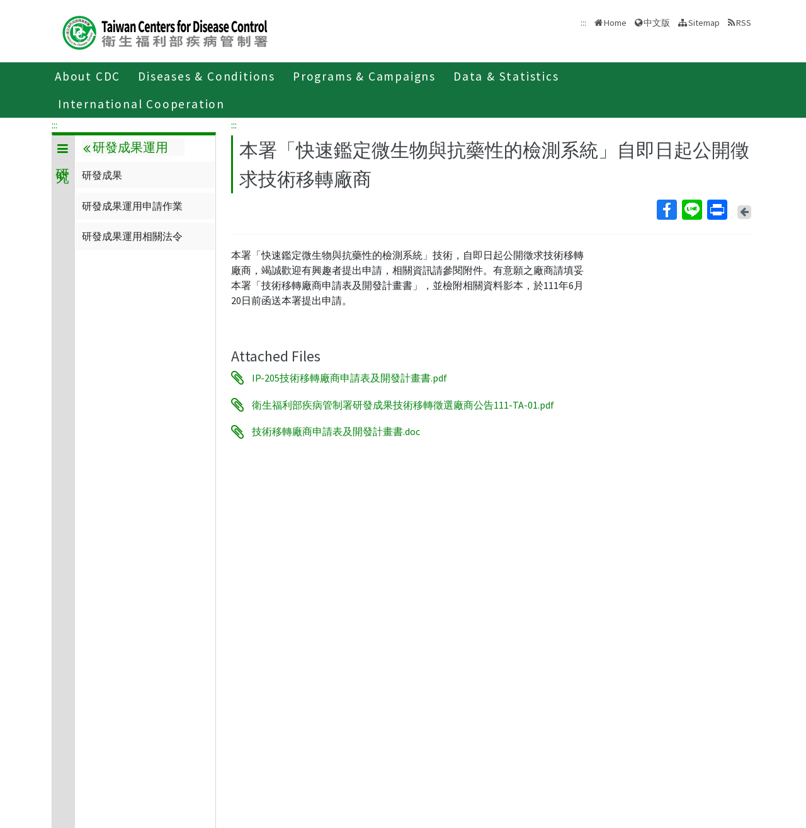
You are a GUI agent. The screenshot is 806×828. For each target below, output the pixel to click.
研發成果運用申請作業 (132, 206)
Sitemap (704, 22)
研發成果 (102, 175)
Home (615, 22)
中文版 (657, 23)
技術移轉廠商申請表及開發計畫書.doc (336, 432)
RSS (743, 22)
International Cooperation (141, 103)
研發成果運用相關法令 (132, 236)
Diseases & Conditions (206, 76)
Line (691, 210)
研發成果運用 (125, 147)
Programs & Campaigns (364, 76)
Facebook (666, 210)
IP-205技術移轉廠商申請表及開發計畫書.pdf (349, 377)
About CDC (87, 76)
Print (716, 210)
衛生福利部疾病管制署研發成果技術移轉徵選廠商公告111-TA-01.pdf (403, 405)
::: (54, 124)
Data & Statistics (506, 76)
